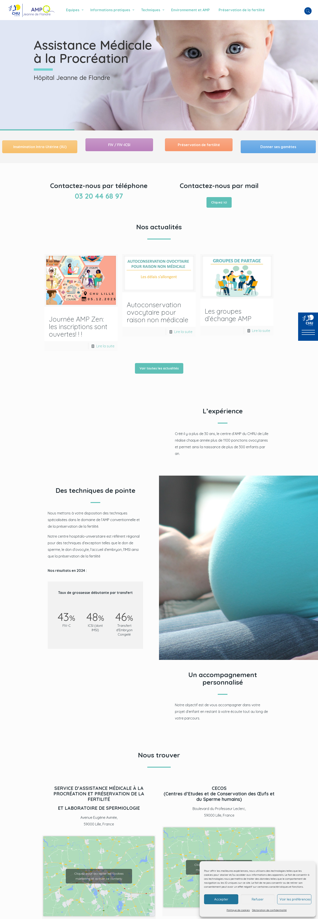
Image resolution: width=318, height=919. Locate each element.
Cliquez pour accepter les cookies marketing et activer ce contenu (99, 876)
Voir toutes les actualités (159, 368)
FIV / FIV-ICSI (119, 145)
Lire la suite (105, 346)
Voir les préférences (295, 899)
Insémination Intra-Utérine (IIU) (39, 147)
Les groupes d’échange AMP (228, 315)
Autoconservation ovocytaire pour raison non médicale (157, 312)
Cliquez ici (219, 202)
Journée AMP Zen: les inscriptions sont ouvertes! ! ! (78, 326)
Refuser (258, 899)
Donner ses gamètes (278, 147)
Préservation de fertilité (199, 145)
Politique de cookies (238, 910)
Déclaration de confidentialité (269, 910)
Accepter (221, 899)
